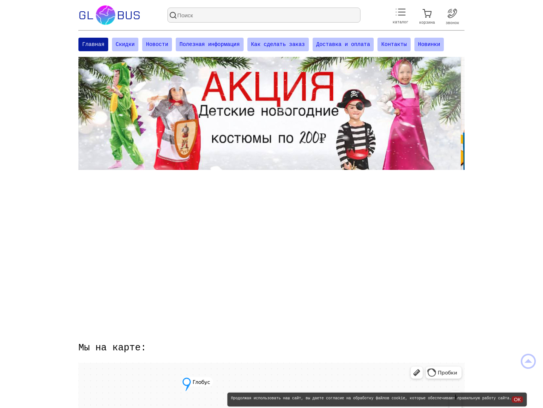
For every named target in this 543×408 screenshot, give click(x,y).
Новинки (429, 45)
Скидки (125, 45)
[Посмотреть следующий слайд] (451, 114)
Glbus (109, 15)
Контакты (393, 45)
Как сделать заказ (278, 45)
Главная (93, 45)
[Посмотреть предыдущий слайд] (91, 114)
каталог (400, 16)
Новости (157, 45)
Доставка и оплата (343, 45)
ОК (517, 399)
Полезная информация (209, 45)
